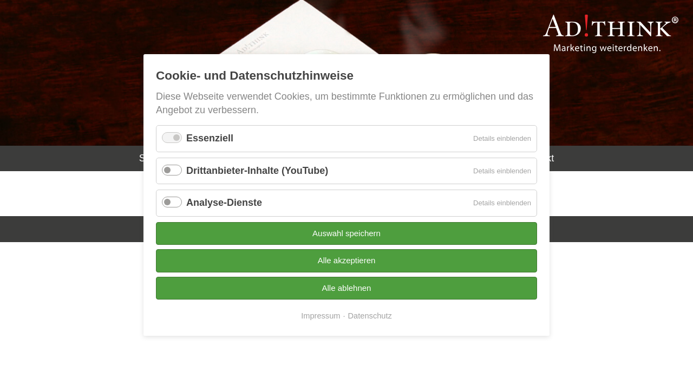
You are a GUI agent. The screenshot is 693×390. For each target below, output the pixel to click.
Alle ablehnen (346, 287)
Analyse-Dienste (224, 202)
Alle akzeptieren (347, 260)
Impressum (320, 315)
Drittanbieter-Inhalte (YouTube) (257, 170)
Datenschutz (370, 315)
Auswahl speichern (346, 233)
